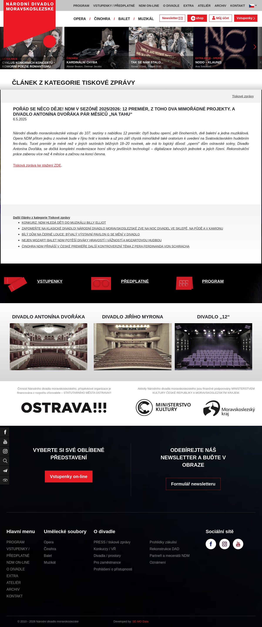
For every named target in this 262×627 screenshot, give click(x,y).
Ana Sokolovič (203, 66)
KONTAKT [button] (237, 5)
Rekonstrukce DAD (164, 549)
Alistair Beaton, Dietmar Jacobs (84, 66)
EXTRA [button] (188, 5)
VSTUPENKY (49, 281)
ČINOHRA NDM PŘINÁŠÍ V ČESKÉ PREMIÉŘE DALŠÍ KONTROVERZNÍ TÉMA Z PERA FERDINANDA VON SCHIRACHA (106, 246)
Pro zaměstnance (107, 562)
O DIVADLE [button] (171, 5)
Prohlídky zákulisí (163, 542)
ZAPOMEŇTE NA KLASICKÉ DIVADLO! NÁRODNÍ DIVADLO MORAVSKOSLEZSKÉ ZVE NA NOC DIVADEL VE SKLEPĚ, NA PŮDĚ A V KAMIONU (122, 228)
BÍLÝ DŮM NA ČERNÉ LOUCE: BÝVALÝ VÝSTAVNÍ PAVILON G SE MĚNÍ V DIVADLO (81, 234)
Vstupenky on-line (68, 476)
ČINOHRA (102, 19)
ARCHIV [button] (220, 5)
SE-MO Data (141, 621)
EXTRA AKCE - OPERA (208, 58)
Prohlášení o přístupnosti (113, 569)
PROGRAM (213, 281)
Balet (48, 556)
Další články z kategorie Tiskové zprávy (41, 217)
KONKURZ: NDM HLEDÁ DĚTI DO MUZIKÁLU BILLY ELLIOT (64, 222)
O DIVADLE (16, 569)
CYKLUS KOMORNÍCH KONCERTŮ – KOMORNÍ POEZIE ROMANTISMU (28, 64)
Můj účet (220, 18)
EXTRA (12, 576)
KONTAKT (15, 596)
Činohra (50, 549)
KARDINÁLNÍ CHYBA (82, 62)
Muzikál (50, 562)
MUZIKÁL (146, 19)
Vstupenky (246, 18)
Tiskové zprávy (243, 96)
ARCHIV (13, 589)
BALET (124, 19)
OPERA (80, 19)
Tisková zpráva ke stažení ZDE (37, 165)
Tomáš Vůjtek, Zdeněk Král (146, 66)
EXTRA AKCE (10, 58)
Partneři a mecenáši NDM (170, 556)
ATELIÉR (14, 583)
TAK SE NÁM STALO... (147, 62)
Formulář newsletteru (193, 484)
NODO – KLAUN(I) (208, 62)
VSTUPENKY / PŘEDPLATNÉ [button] (114, 5)
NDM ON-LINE (18, 562)
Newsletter (172, 18)
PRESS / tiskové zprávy (112, 542)
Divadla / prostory (107, 556)
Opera (49, 542)
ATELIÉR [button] (204, 5)
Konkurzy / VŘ (105, 549)
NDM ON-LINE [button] (149, 5)
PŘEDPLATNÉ (135, 281)
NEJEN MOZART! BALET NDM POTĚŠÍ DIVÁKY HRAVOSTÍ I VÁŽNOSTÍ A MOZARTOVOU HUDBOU (92, 240)
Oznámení (158, 562)
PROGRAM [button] (81, 5)
